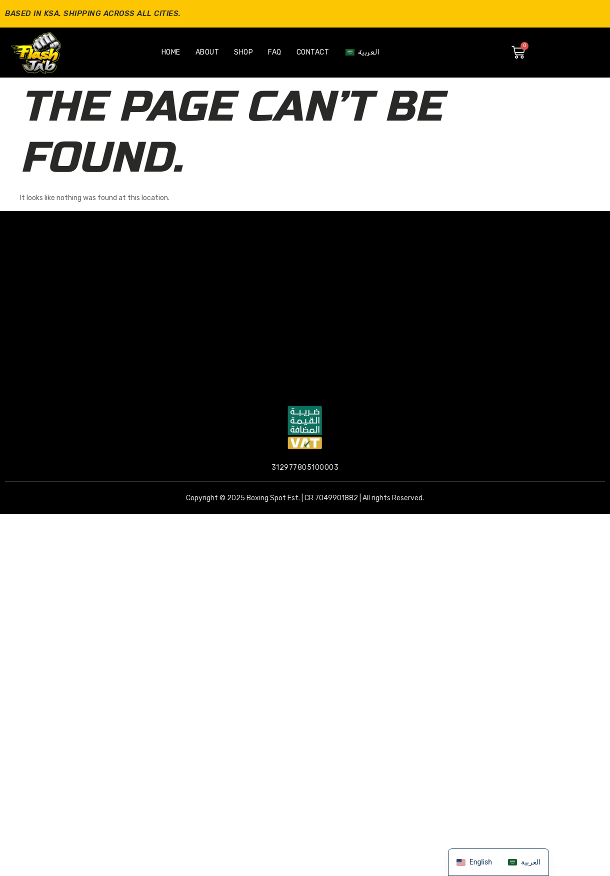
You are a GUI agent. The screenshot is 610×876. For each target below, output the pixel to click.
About (208, 52)
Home (171, 52)
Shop (243, 52)
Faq (275, 52)
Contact (313, 52)
